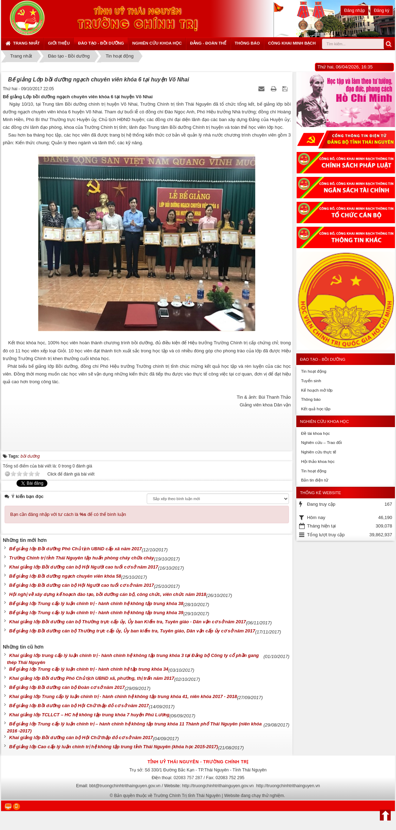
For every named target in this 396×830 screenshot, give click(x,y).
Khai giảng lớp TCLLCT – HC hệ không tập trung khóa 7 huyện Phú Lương (89, 714)
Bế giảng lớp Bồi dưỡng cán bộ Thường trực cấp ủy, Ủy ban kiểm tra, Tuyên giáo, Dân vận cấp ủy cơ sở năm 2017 (132, 630)
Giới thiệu (59, 43)
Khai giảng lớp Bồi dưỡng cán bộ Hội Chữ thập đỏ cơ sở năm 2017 (81, 737)
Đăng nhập (354, 10)
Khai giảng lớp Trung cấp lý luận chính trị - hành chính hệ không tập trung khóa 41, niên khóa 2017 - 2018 (123, 696)
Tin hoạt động (313, 371)
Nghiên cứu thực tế (318, 452)
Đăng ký (381, 10)
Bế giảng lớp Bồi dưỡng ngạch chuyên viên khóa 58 (65, 576)
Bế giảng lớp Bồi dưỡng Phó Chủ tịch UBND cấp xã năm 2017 (75, 548)
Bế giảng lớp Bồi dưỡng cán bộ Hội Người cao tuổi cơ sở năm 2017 (81, 585)
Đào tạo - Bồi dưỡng (101, 43)
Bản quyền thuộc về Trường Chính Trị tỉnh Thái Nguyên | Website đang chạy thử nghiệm (199, 795)
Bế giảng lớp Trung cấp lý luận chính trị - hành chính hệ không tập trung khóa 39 (96, 612)
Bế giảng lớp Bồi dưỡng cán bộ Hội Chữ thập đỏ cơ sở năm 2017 (79, 705)
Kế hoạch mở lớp (316, 390)
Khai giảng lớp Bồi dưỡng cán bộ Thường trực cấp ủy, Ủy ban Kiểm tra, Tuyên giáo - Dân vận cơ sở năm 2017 (127, 621)
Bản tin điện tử (314, 480)
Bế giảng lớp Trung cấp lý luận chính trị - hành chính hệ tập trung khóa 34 (89, 669)
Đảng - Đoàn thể (208, 43)
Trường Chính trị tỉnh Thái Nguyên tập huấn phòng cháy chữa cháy (81, 557)
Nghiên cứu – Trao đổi (321, 442)
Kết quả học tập (315, 408)
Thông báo (247, 43)
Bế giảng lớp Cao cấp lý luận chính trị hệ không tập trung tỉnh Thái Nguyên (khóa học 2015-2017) (113, 746)
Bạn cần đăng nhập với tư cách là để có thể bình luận (68, 514)
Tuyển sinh (311, 380)
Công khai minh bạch (292, 43)
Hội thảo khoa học (318, 461)
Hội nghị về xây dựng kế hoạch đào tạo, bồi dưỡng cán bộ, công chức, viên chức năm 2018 (107, 594)
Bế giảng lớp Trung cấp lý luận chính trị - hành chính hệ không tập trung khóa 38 (96, 603)
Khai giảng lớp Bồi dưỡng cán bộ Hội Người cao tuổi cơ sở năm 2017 (83, 567)
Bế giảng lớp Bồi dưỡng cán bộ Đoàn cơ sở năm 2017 (67, 687)
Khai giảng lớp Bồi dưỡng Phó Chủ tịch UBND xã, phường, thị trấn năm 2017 (91, 678)
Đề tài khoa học (315, 433)
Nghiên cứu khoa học (157, 43)
